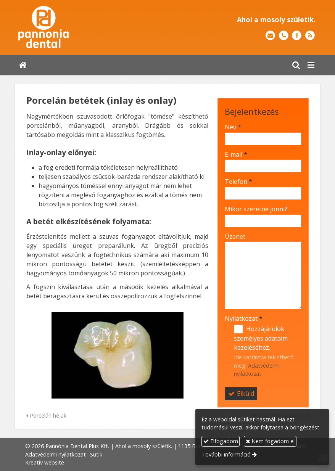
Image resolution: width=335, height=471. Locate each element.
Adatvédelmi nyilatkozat (55, 454)
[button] (311, 65)
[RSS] (310, 35)
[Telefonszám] (283, 35)
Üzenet (235, 236)
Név (233, 127)
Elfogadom (220, 441)
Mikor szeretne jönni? (256, 209)
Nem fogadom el (270, 441)
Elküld (241, 393)
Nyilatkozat (244, 318)
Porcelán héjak (46, 415)
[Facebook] (296, 35)
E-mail (236, 154)
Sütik (96, 454)
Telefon (238, 181)
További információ (226, 454)
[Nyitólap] (74, 27)
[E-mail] (270, 35)
